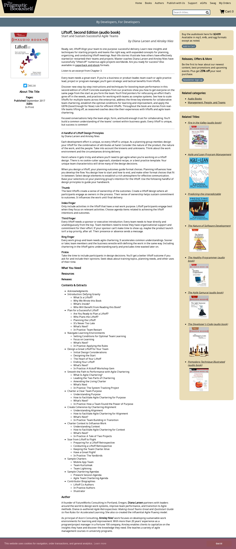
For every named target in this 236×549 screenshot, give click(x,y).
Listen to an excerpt (72, 70)
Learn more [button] (100, 543)
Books (148, 3)
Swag (213, 3)
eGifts (203, 3)
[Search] (207, 12)
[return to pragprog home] (19, 7)
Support (192, 3)
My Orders (225, 3)
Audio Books (195, 98)
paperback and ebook (87, 65)
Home (138, 3)
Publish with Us (176, 3)
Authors (159, 3)
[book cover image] (29, 55)
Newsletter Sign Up (193, 80)
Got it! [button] (219, 543)
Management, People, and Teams (206, 102)
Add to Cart (189, 46)
